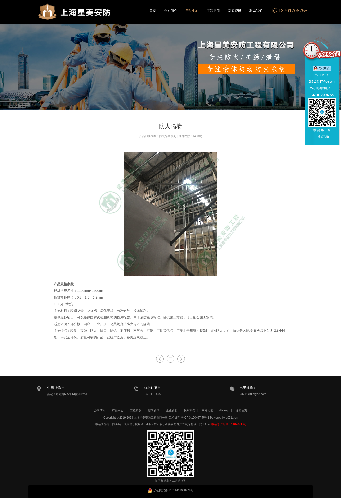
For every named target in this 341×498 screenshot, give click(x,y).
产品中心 (192, 11)
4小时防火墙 (154, 424)
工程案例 (213, 11)
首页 (152, 11)
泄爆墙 (128, 424)
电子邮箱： (248, 388)
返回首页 (241, 410)
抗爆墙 (139, 424)
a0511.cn (232, 417)
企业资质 (171, 410)
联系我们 (256, 11)
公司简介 (170, 11)
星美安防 (75, 15)
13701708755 (289, 10)
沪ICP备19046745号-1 (195, 417)
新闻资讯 (234, 11)
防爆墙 (116, 424)
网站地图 (207, 410)
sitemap (224, 410)
